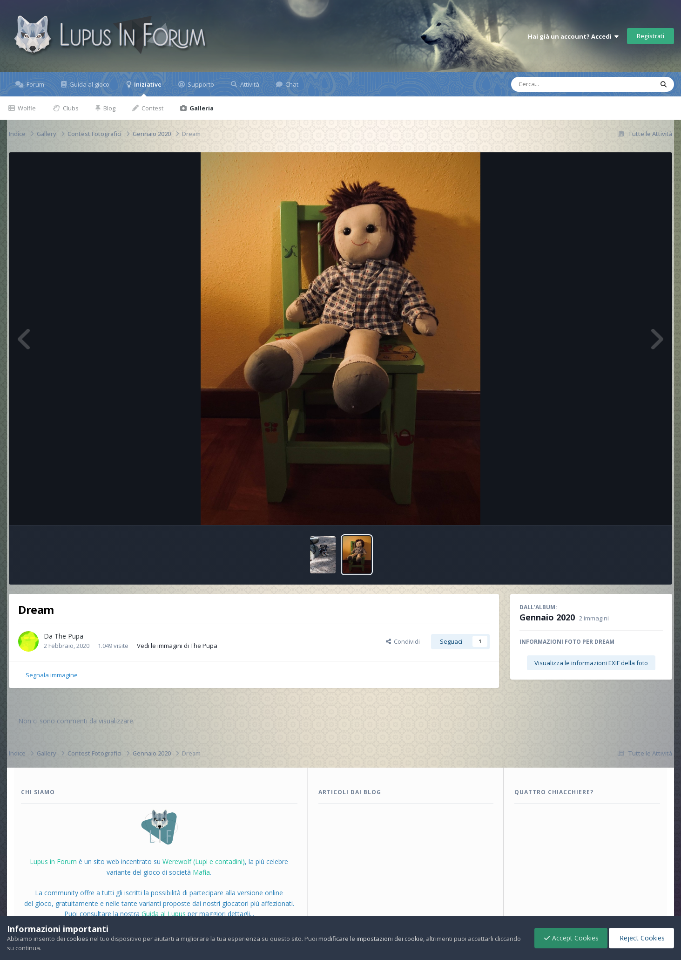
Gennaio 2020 (547, 617)
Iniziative (147, 88)
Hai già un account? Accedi (573, 36)
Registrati (650, 36)
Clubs (70, 108)
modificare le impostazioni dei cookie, (371, 938)
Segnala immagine (52, 675)
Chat (291, 84)
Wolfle (26, 108)
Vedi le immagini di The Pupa (177, 645)
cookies (77, 938)
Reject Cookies (640, 937)
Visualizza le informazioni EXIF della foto (591, 663)
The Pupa (68, 636)
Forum (34, 84)
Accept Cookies (568, 937)
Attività (249, 84)
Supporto (200, 84)
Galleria (201, 108)
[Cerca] (561, 84)
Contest (151, 108)
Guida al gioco (88, 84)
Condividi (403, 641)
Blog (108, 108)
